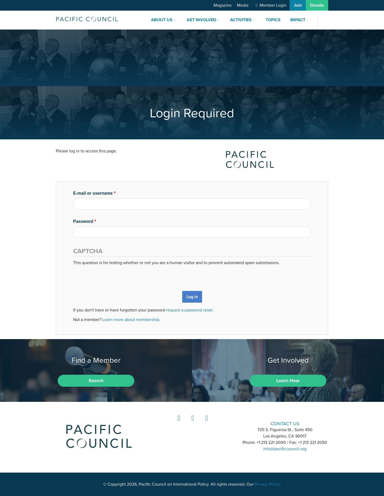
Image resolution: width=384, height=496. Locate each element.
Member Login (273, 5)
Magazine (223, 5)
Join (298, 5)
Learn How (287, 381)
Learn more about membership (130, 319)
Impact (297, 20)
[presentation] (113, 276)
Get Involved (201, 20)
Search (96, 381)
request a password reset (189, 310)
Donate (317, 5)
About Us (162, 20)
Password (84, 221)
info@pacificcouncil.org (285, 449)
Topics (273, 20)
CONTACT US (284, 423)
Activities (241, 20)
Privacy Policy (267, 484)
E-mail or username (94, 193)
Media (242, 5)
